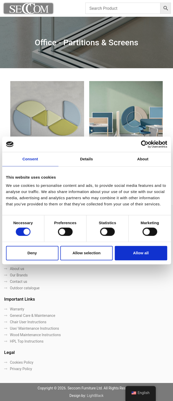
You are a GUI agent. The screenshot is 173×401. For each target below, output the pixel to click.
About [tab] (143, 159)
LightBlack (95, 396)
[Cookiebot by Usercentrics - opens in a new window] (144, 144)
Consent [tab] (30, 159)
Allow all (141, 253)
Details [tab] (86, 159)
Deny (32, 253)
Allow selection (86, 253)
